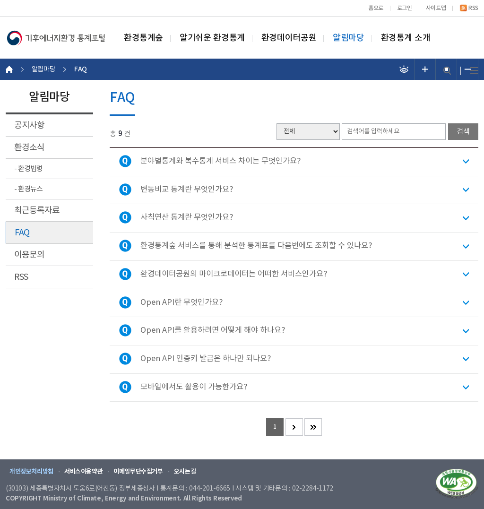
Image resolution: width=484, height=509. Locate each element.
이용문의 (29, 255)
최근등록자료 (37, 211)
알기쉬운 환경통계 (212, 38)
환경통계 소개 (406, 38)
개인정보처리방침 (31, 471)
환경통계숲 (143, 38)
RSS (473, 8)
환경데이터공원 (288, 38)
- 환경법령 (28, 169)
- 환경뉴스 (28, 189)
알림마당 (348, 38)
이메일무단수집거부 (138, 471)
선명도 (404, 69)
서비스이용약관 (83, 471)
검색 (447, 71)
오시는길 (185, 471)
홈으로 (375, 8)
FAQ (22, 233)
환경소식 (29, 148)
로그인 (404, 8)
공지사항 (29, 125)
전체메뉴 (474, 71)
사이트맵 (436, 8)
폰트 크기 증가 (425, 69)
